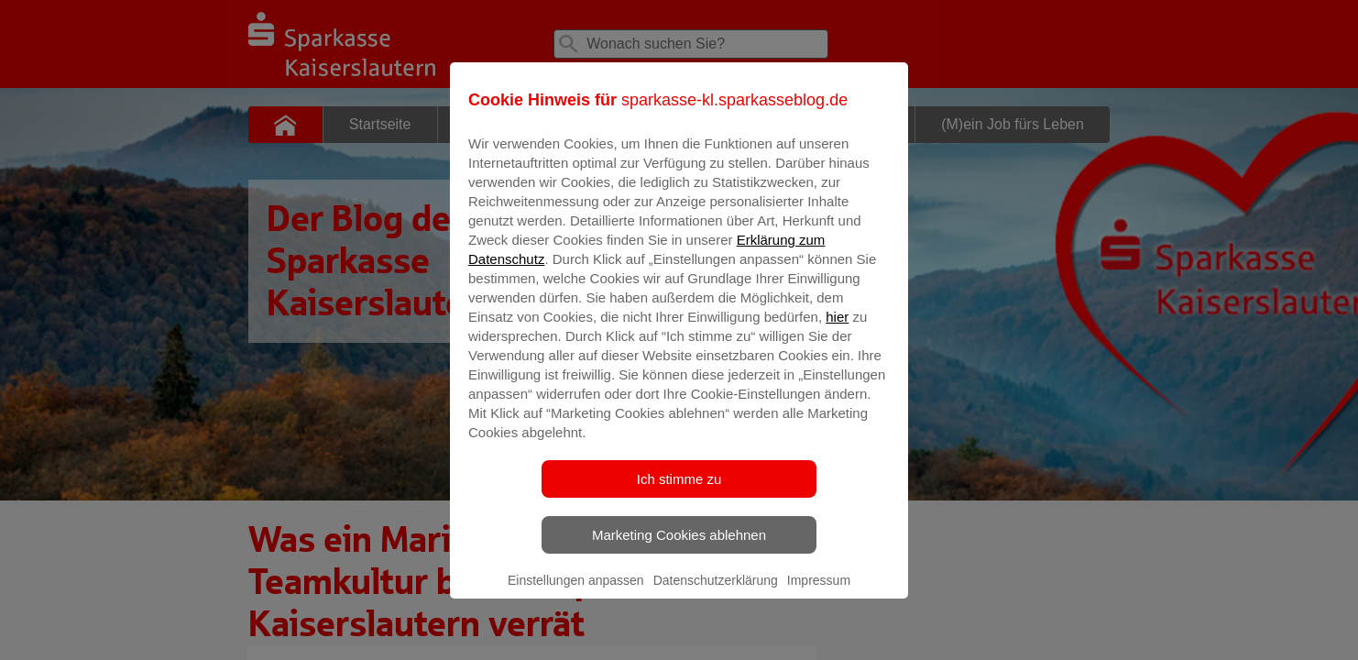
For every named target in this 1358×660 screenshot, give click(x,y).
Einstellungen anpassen (576, 593)
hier (837, 329)
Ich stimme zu (679, 492)
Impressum (818, 593)
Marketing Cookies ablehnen (679, 548)
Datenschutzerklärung (715, 593)
